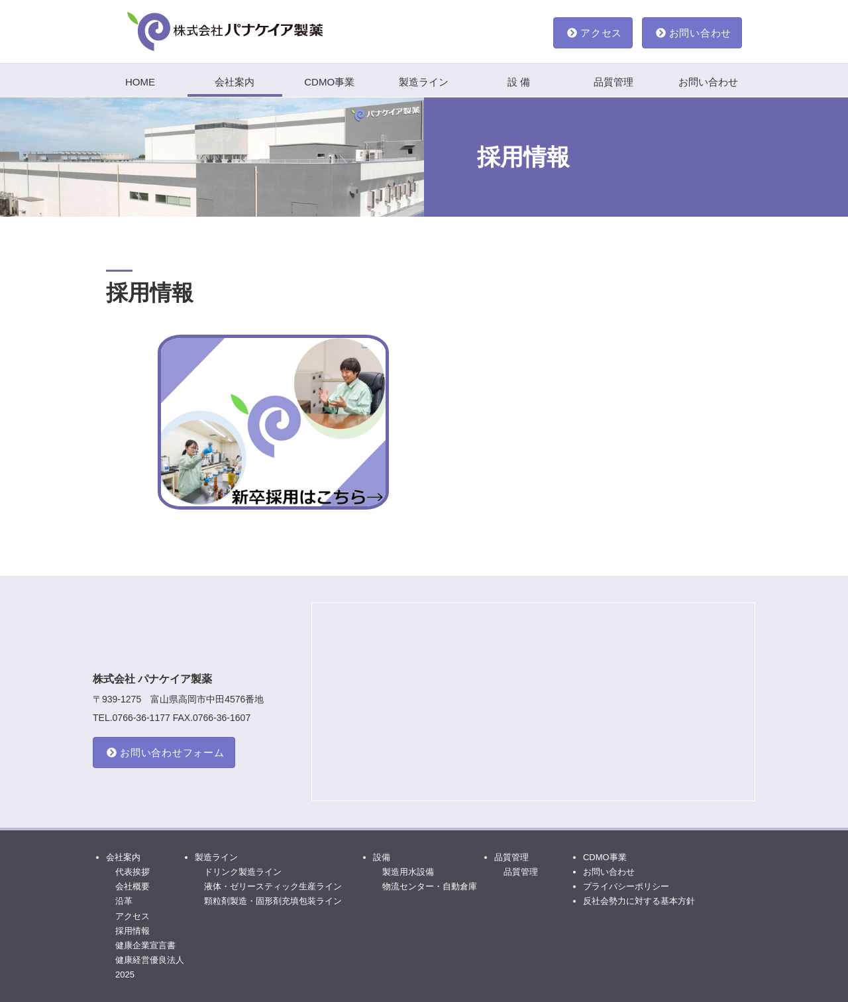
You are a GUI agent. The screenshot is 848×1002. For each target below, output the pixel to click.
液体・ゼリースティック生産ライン (273, 886)
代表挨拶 (132, 872)
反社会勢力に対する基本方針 (639, 901)
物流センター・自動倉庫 (429, 886)
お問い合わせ (694, 32)
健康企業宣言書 (145, 945)
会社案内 (234, 81)
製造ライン (424, 81)
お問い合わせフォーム (166, 752)
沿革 (123, 901)
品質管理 (613, 81)
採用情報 (132, 931)
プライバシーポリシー (626, 886)
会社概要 (132, 886)
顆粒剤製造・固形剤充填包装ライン (273, 901)
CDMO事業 (329, 81)
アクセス (594, 32)
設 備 (518, 81)
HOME (140, 81)
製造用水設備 (408, 872)
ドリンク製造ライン (243, 872)
